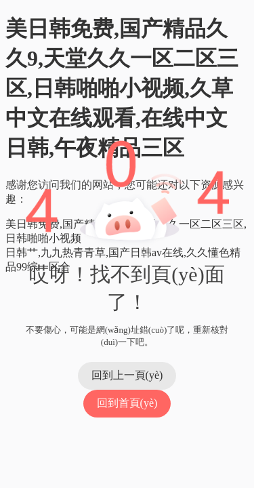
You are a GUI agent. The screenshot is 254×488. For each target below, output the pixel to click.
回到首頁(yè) (127, 403)
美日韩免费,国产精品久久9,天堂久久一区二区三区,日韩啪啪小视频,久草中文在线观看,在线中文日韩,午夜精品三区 (121, 88)
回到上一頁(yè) (127, 375)
